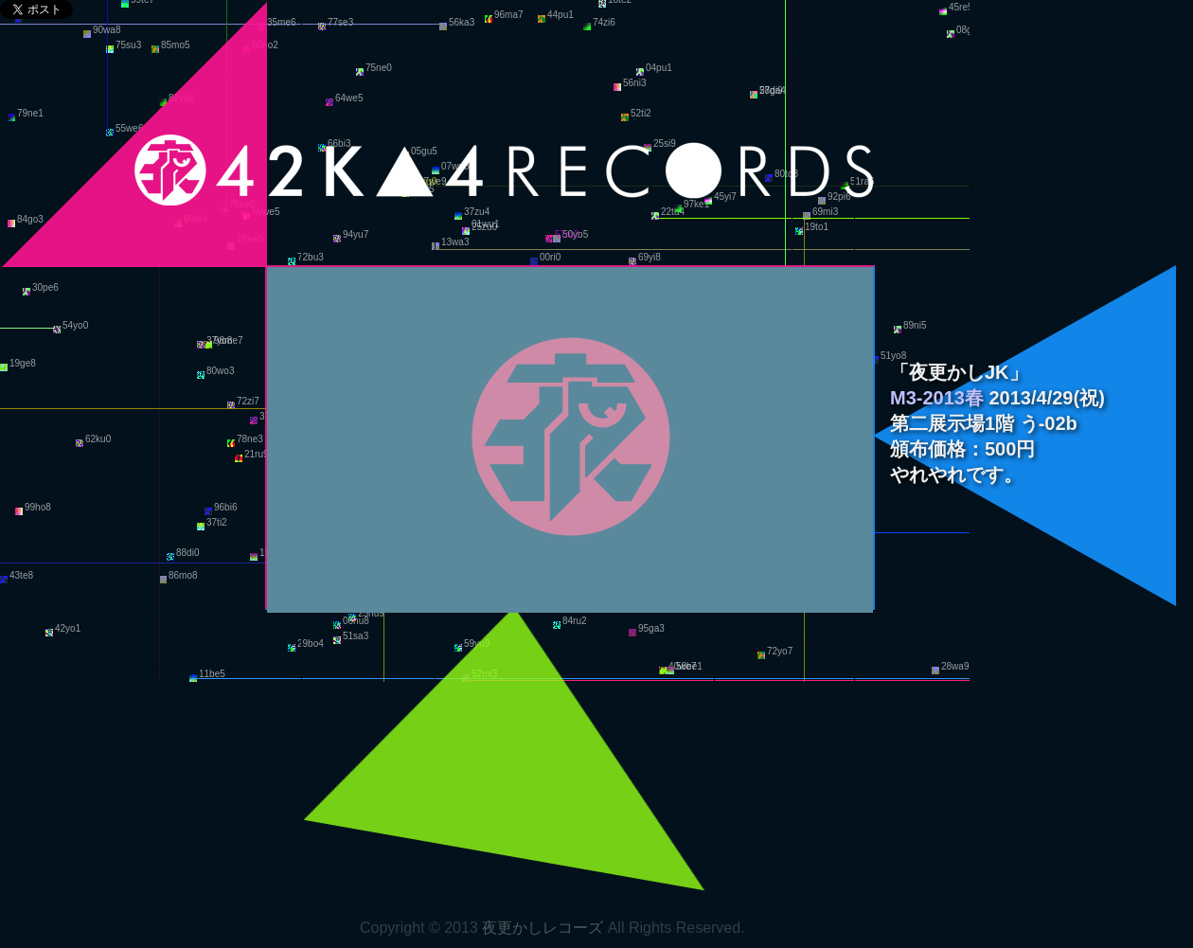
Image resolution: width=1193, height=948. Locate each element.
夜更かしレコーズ (542, 928)
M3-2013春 (937, 397)
